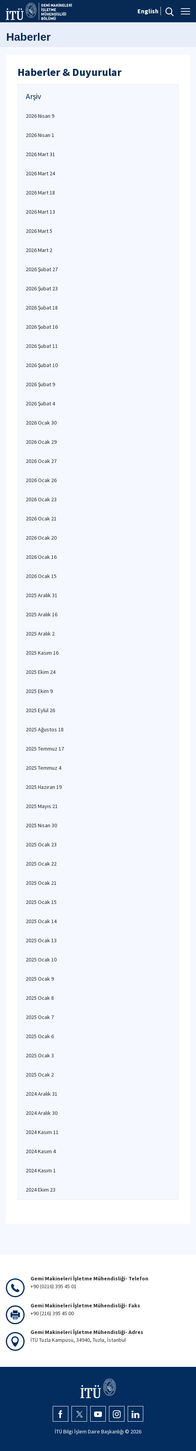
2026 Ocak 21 (41, 518)
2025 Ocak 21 (41, 882)
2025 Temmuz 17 (45, 748)
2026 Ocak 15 (41, 576)
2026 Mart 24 (40, 173)
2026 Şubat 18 (42, 307)
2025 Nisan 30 (41, 825)
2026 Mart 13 (40, 211)
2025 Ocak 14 (41, 921)
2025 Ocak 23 (41, 844)
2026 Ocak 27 (41, 460)
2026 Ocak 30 (41, 422)
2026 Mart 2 (39, 250)
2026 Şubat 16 (42, 326)
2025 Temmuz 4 (43, 767)
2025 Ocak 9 (40, 978)
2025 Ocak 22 (41, 863)
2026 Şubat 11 (42, 345)
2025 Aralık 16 (41, 614)
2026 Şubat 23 (42, 288)
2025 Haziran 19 (44, 786)
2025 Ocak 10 (41, 959)
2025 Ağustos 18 (45, 729)
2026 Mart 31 (40, 154)
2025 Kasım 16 (42, 652)
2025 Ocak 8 (40, 997)
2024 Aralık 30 (41, 1112)
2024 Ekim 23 (40, 1189)
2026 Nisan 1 (40, 135)
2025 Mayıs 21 (42, 806)
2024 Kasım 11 (42, 1132)
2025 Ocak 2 (40, 1074)
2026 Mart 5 (39, 230)
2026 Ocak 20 (41, 537)
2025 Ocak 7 (40, 1017)
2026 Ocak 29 (41, 441)
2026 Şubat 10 (42, 365)
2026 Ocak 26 (41, 480)
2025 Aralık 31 (41, 595)
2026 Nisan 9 (40, 115)
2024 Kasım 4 (41, 1151)
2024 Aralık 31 (41, 1093)
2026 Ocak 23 (41, 499)
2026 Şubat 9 (40, 384)
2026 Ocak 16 (41, 556)
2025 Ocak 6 (40, 1036)
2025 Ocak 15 (41, 902)
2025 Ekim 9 (39, 691)
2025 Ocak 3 (40, 1055)
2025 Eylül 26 (40, 710)
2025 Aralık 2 (40, 633)
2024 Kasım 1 (41, 1170)
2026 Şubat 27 (42, 269)
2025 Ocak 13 (41, 940)
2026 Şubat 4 (40, 403)
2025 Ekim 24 (40, 671)
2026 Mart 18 (40, 192)
